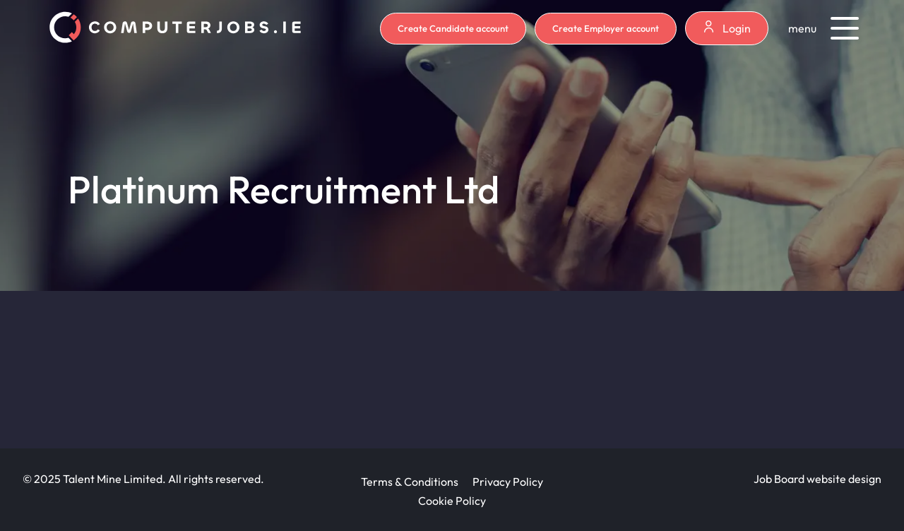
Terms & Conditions (409, 482)
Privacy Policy (507, 482)
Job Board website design (817, 479)
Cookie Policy (452, 501)
